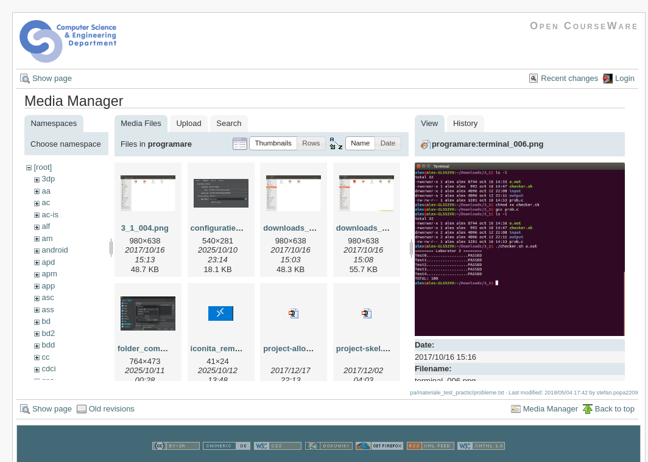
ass (47, 309)
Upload (188, 123)
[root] (42, 167)
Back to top (615, 406)
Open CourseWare (584, 26)
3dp (48, 178)
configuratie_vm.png (230, 228)
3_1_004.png (145, 228)
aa (45, 190)
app (48, 285)
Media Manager (550, 406)
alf (45, 226)
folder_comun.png (152, 348)
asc (47, 297)
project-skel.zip (365, 348)
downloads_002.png (374, 228)
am (46, 238)
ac (45, 202)
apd (48, 262)
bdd (48, 344)
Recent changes (569, 78)
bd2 (48, 333)
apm (49, 273)
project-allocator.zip (300, 348)
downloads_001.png (301, 228)
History (465, 123)
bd (45, 321)
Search (228, 123)
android (54, 249)
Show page (52, 78)
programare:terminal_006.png (488, 144)
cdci (48, 368)
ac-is (49, 214)
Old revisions (112, 406)
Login (625, 78)
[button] (273, 143)
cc (45, 357)
